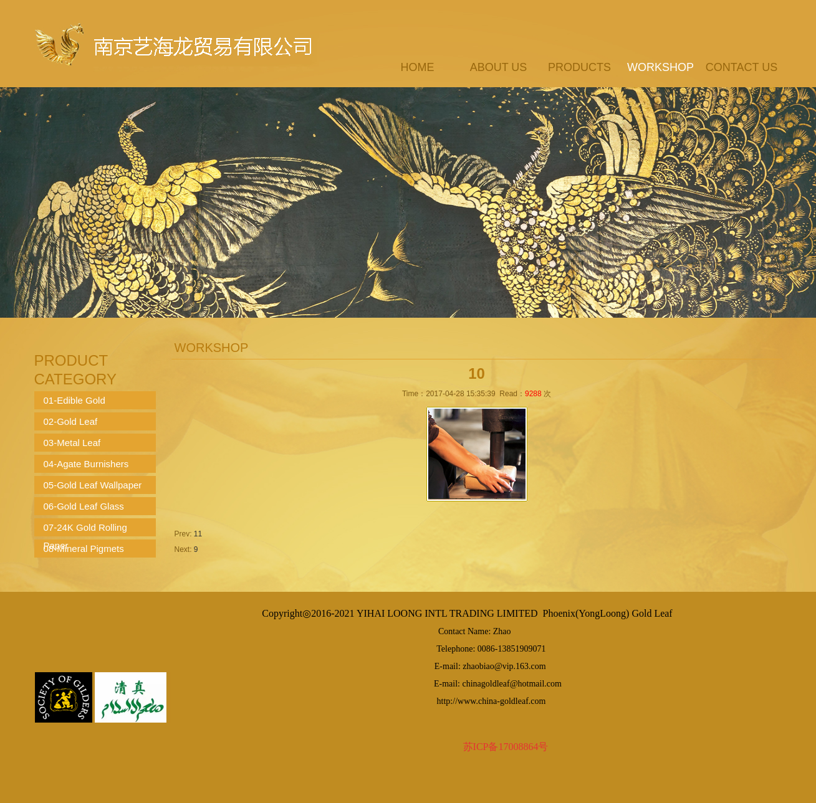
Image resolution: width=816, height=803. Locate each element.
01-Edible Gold (74, 400)
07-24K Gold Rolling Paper (85, 529)
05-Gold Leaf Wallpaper (93, 485)
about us (498, 67)
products (579, 67)
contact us (741, 67)
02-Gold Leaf (71, 421)
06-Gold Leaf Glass (84, 506)
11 (198, 534)
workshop (660, 67)
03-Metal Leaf (72, 442)
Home (417, 67)
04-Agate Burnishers (86, 464)
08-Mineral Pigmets (84, 548)
